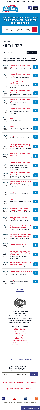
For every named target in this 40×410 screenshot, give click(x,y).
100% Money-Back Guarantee (20, 388)
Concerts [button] (19, 360)
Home (5, 383)
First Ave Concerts (20, 333)
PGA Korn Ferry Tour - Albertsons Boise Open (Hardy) (20, 263)
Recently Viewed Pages (30, 408)
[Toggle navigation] (35, 8)
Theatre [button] (28, 360)
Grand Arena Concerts (20, 345)
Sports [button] (11, 360)
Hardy (12, 118)
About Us (12, 383)
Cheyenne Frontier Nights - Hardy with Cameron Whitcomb (20, 226)
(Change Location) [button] (32, 59)
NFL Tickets (20, 336)
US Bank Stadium (20, 329)
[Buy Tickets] (35, 67)
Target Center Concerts (20, 342)
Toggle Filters (31, 52)
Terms (27, 383)
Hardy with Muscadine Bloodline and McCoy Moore (20, 182)
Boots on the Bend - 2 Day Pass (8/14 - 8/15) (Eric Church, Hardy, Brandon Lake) (20, 252)
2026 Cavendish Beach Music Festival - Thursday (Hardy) (19, 209)
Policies (20, 383)
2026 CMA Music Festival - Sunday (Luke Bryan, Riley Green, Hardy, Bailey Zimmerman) (20, 144)
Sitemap (34, 383)
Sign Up (34, 374)
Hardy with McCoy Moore (18, 244)
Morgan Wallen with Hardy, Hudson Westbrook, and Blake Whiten (21, 235)
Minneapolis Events (20, 340)
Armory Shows (20, 331)
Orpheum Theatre (20, 338)
